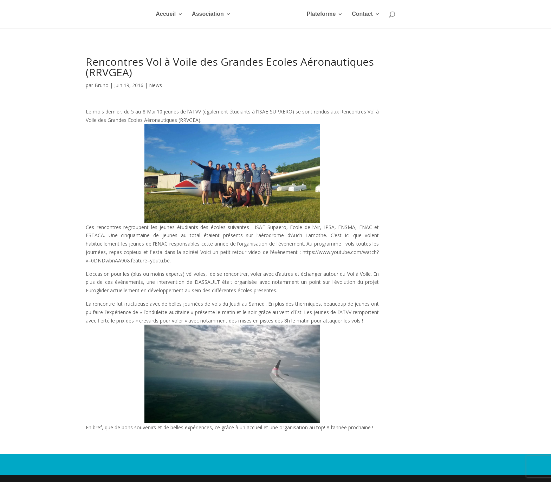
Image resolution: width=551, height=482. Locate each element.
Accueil (166, 14)
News (155, 85)
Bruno (102, 85)
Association (208, 14)
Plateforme (321, 14)
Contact (362, 14)
